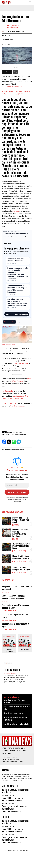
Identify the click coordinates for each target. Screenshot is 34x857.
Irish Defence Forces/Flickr (12, 86)
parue (29, 379)
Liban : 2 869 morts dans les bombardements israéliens (20, 533)
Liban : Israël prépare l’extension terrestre (20, 557)
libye (20, 432)
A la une (15, 539)
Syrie (13, 434)
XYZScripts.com (26, 856)
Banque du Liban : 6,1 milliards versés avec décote (20, 519)
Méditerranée (6, 434)
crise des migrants (12, 432)
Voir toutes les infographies (17, 314)
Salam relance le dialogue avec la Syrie (21, 568)
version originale (10, 403)
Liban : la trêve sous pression (13, 713)
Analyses (15, 26)
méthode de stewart (21, 363)
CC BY (25, 86)
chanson (15, 211)
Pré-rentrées (25, 650)
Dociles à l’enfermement (9, 650)
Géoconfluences (17, 381)
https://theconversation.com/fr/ (11, 673)
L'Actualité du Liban (19, 551)
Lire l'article (7, 72)
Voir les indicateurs (9, 322)
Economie (16, 525)
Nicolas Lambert (8, 91)
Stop (15, 72)
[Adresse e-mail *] (17, 485)
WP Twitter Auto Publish (10, 856)
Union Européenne (21, 434)
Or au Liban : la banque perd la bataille (16, 724)
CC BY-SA (12, 344)
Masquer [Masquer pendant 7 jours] (19, 322)
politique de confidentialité (14, 499)
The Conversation (18, 31)
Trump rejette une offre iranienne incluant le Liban (21, 545)
